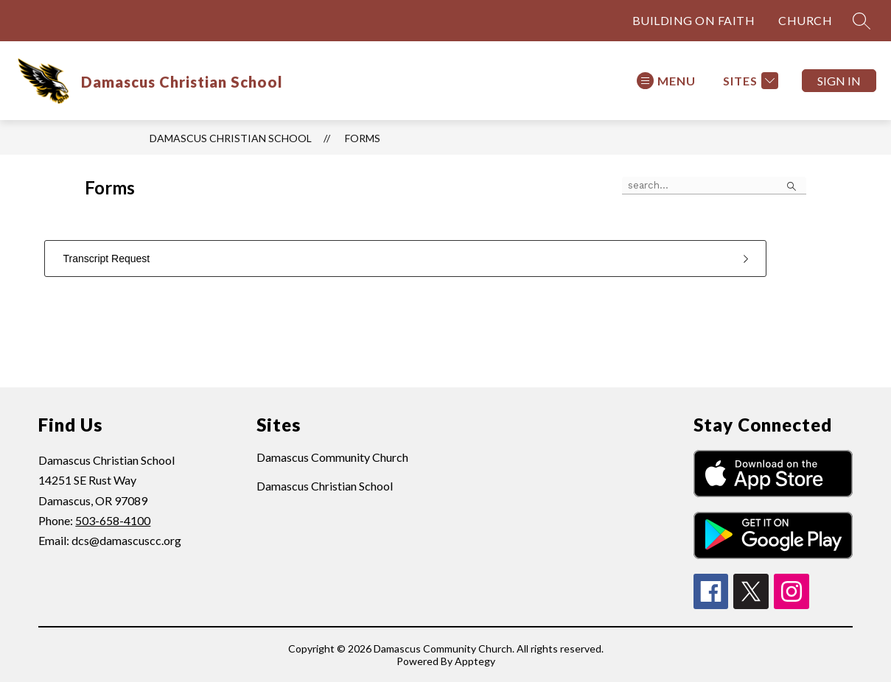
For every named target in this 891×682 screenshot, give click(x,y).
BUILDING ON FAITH (693, 20)
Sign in (839, 81)
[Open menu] (666, 80)
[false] (714, 185)
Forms (362, 138)
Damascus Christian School (231, 138)
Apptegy (475, 661)
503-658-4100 (112, 520)
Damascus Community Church (332, 457)
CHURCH (805, 20)
